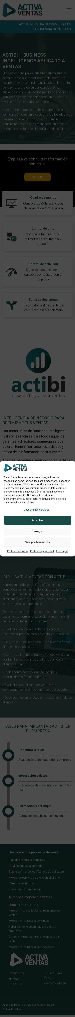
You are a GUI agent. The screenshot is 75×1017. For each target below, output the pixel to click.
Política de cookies (17, 551)
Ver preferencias (37, 542)
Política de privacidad (42, 551)
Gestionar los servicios (36, 509)
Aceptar (37, 520)
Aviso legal (62, 551)
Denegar (37, 531)
